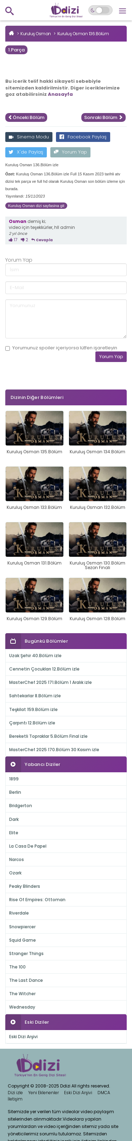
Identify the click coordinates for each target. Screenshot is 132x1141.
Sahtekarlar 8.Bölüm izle (35, 696)
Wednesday (22, 1007)
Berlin (15, 792)
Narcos (16, 859)
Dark (14, 819)
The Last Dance (26, 980)
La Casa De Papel (27, 846)
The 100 (17, 967)
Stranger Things (26, 953)
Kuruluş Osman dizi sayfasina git (36, 206)
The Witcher (22, 994)
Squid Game (22, 940)
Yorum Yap (70, 152)
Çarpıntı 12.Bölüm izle (32, 723)
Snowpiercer (22, 927)
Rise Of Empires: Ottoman (37, 900)
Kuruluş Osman (36, 34)
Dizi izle (15, 1093)
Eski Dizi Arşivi (23, 1037)
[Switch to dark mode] (100, 10)
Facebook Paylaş (83, 136)
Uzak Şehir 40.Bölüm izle (35, 656)
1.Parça (16, 49)
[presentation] (58, 388)
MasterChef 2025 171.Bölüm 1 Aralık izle (50, 682)
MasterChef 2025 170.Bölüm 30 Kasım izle (54, 750)
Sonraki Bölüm (103, 117)
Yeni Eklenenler (43, 1093)
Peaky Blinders (24, 886)
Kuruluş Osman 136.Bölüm (83, 34)
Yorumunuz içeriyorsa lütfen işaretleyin (61, 348)
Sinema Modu (29, 136)
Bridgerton (20, 806)
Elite (13, 833)
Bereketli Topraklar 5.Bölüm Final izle (48, 736)
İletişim (15, 1099)
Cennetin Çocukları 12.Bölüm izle (44, 669)
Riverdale (19, 913)
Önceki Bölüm (26, 117)
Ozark (15, 873)
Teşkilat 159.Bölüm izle (33, 709)
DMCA (104, 1093)
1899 (14, 779)
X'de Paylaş (26, 152)
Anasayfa (60, 94)
